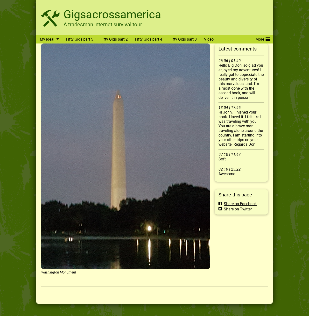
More (262, 38)
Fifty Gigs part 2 (114, 39)
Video (209, 39)
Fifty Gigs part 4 (148, 39)
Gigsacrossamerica (112, 14)
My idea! (47, 39)
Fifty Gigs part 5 (79, 39)
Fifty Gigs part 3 (183, 39)
